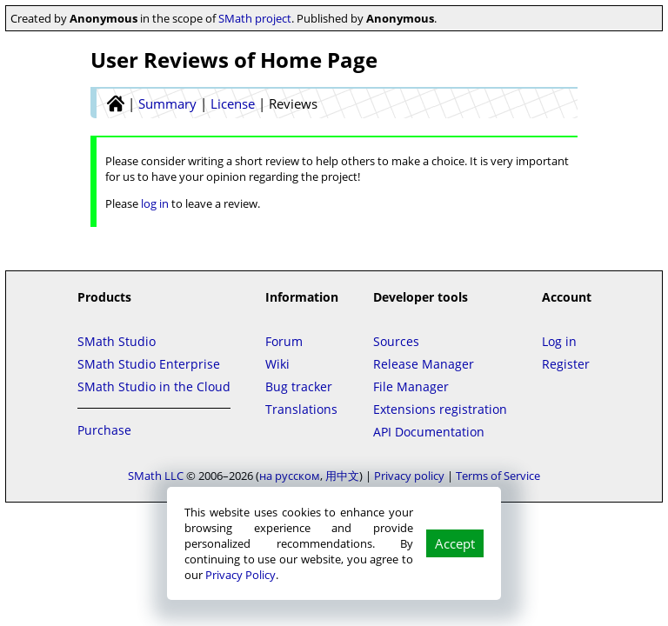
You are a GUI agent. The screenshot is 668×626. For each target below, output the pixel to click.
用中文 (342, 475)
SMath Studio (116, 341)
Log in (559, 341)
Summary (167, 103)
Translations (301, 409)
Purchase (104, 430)
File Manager (411, 386)
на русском (289, 475)
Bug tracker (298, 386)
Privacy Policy (240, 575)
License (232, 103)
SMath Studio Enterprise (148, 364)
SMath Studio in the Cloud (153, 386)
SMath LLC (156, 475)
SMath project (254, 18)
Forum (284, 341)
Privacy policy (409, 475)
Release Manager (423, 364)
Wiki (277, 364)
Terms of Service (498, 475)
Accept (455, 543)
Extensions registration (440, 409)
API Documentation (428, 431)
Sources (396, 341)
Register (566, 364)
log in (155, 203)
